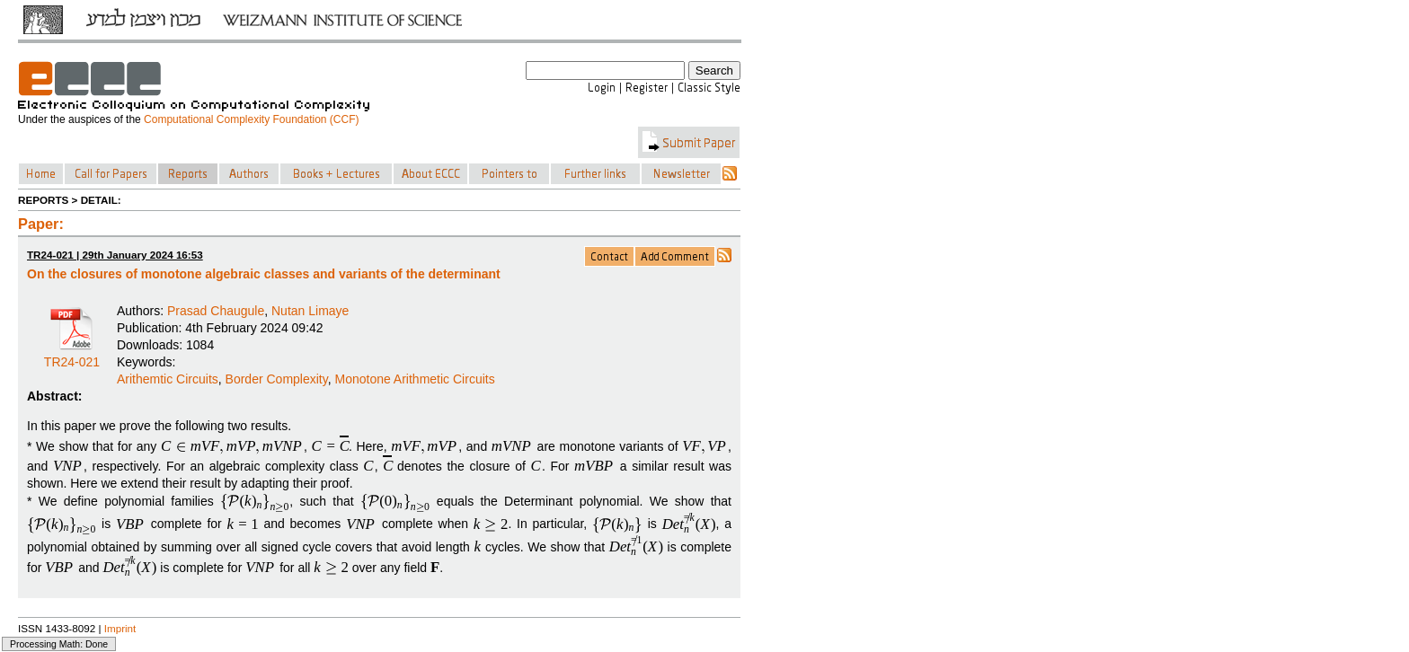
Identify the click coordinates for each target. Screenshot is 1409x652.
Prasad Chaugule (215, 311)
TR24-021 (72, 356)
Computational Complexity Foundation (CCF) (251, 119)
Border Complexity (277, 379)
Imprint (120, 628)
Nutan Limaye (310, 311)
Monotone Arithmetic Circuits (414, 379)
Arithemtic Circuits (167, 379)
